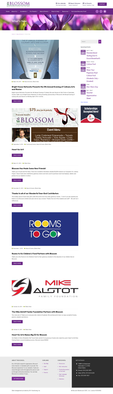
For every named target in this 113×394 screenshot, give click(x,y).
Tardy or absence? (73, 5)
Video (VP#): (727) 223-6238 (86, 373)
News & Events (44, 11)
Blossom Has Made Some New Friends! (29, 168)
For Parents (88, 3)
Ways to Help (55, 11)
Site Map (46, 363)
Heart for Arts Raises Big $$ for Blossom (29, 335)
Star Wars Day (92, 87)
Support (46, 369)
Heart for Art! (18, 149)
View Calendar (84, 102)
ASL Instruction (63, 366)
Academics (23, 11)
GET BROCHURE (18, 378)
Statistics (61, 379)
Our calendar (62, 3)
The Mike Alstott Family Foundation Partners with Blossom (37, 312)
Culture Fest (91, 64)
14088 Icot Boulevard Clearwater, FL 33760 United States (84, 366)
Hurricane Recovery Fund (78, 11)
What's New (36, 81)
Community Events (31, 144)
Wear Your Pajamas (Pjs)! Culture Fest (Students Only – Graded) (92, 75)
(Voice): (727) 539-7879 (84, 370)
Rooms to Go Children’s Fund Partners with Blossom (34, 253)
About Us (14, 11)
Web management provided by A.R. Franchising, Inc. (26, 390)
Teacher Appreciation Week (91, 95)
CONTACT (102, 4)
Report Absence (75, 3)
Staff (45, 366)
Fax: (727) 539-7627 (83, 375)
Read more (17, 101)
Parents (46, 372)
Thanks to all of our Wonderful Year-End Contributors (35, 193)
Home (7, 11)
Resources (65, 11)
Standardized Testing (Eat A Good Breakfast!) (93, 55)
